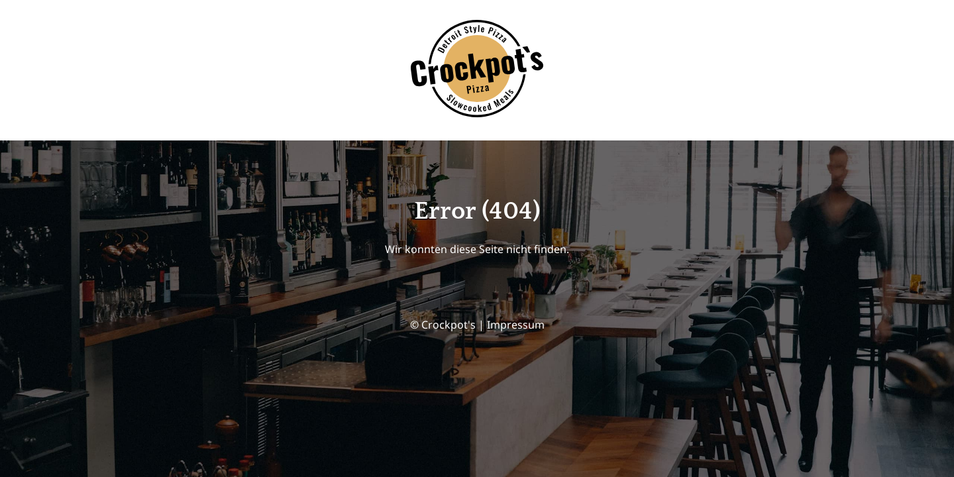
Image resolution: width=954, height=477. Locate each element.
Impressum (516, 324)
